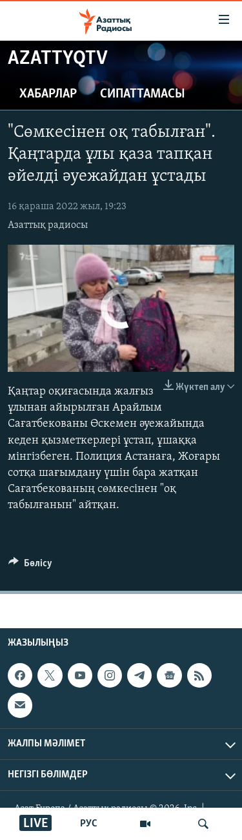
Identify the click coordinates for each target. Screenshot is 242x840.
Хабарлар (48, 94)
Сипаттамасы (142, 94)
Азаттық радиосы (48, 225)
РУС (88, 824)
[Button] (30, 566)
